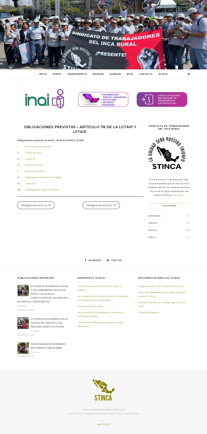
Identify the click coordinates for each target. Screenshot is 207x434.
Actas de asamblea (35, 171)
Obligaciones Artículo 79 (101, 205)
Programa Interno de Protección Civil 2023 (160, 286)
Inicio (43, 73)
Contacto (146, 73)
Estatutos (30, 158)
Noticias (152, 229)
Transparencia (77, 73)
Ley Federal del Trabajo (90, 306)
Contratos (30, 183)
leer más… (178, 194)
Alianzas (115, 73)
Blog (130, 73)
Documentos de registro (38, 146)
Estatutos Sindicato (148, 312)
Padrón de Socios (33, 164)
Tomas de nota (33, 152)
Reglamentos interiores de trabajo (43, 177)
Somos (57, 73)
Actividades (154, 215)
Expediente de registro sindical (41, 189)
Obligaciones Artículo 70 (36, 205)
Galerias (98, 73)
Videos (152, 237)
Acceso (163, 73)
